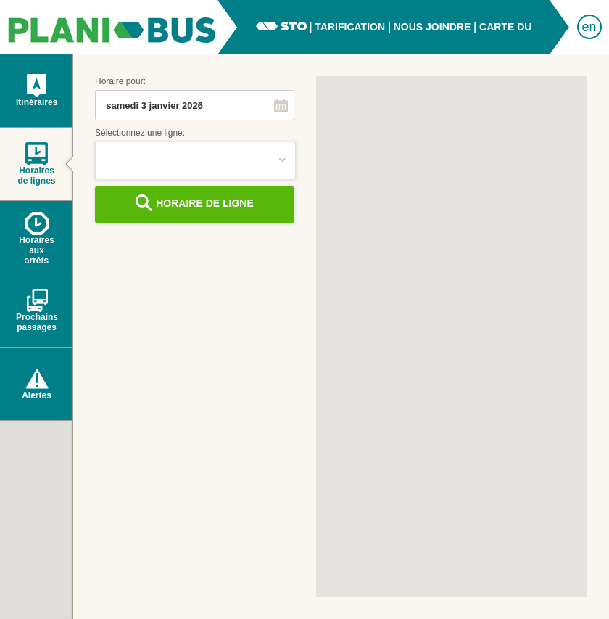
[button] (281, 105)
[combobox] (182, 105)
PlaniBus (109, 27)
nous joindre (432, 27)
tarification (350, 27)
